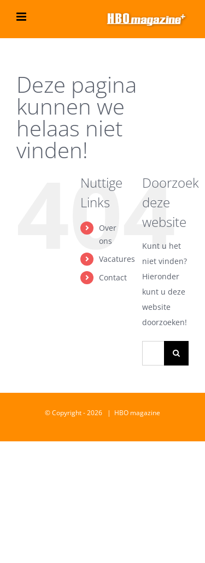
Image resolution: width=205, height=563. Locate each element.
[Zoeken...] (153, 353)
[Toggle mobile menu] (22, 16)
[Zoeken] (176, 353)
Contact (113, 277)
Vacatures (117, 259)
